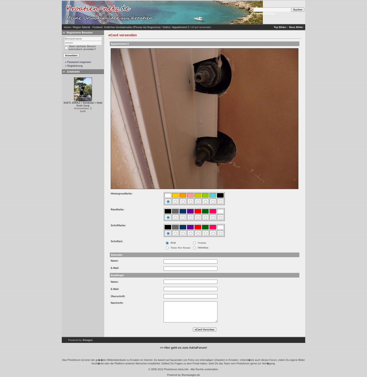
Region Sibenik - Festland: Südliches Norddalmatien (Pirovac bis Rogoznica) (117, 27)
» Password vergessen (78, 62)
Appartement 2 (180, 27)
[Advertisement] (195, 12)
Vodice (166, 27)
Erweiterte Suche (264, 13)
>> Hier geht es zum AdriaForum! (183, 347)
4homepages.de (190, 374)
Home (67, 27)
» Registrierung (74, 65)
